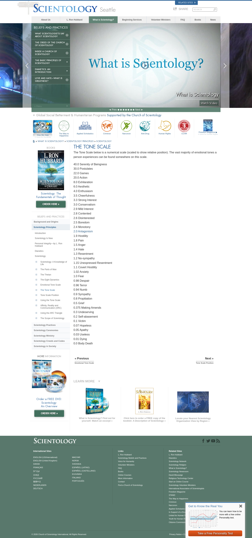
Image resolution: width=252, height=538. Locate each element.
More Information (125, 478)
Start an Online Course (178, 482)
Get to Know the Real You (205, 506)
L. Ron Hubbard (74, 20)
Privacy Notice (175, 534)
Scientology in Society (45, 346)
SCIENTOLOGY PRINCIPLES (80, 141)
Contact (121, 482)
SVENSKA (76, 464)
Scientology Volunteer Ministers (182, 485)
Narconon (126, 127)
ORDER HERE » (50, 204)
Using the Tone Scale (50, 300)
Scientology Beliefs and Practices (132, 458)
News (213, 20)
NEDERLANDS (39, 485)
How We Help (42, 135)
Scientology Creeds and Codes (49, 341)
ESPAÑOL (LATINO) (81, 467)
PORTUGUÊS (78, 481)
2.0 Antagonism (83, 231)
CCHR (184, 127)
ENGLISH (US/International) (45, 457)
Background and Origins (46, 222)
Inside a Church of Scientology (46, 53)
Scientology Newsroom (178, 471)
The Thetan (45, 274)
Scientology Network (177, 461)
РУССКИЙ (37, 478)
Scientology (40, 256)
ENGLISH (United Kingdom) (45, 461)
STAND (172, 495)
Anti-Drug (145, 127)
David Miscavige (176, 475)
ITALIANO (76, 478)
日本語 (36, 475)
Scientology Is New (44, 238)
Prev (114, 109)
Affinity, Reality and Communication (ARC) (50, 306)
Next (137, 109)
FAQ (183, 20)
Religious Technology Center (181, 478)
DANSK (36, 464)
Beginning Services (132, 20)
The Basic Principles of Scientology (48, 62)
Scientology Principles (45, 227)
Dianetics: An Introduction (43, 71)
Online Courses (124, 475)
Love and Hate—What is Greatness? (48, 80)
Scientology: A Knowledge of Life (53, 263)
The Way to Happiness (64, 127)
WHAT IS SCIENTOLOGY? (51, 141)
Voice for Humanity (126, 461)
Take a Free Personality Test (215, 533)
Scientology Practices (45, 325)
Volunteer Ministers (160, 20)
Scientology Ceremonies (46, 330)
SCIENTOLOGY (103, 141)
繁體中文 (37, 482)
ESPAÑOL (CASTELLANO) (84, 471)
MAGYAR (76, 457)
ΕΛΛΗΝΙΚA (77, 474)
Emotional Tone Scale (50, 285)
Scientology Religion (177, 465)
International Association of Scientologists (186, 488)
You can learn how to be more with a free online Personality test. (230, 514)
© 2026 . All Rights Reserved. (59, 534)
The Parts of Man (48, 269)
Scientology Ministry (44, 336)
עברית (36, 471)
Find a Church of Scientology (130, 485)
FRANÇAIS (38, 467)
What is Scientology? (103, 20)
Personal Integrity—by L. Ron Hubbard (48, 244)
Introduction (40, 233)
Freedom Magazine (208, 133)
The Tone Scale (47, 290)
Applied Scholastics (85, 127)
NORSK (75, 461)
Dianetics (39, 251)
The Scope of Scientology (52, 318)
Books (198, 20)
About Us (45, 20)
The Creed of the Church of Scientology (50, 44)
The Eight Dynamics (49, 280)
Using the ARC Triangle (51, 313)
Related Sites (186, 2)
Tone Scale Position (49, 295)
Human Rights (164, 127)
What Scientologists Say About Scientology (49, 35)
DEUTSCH (38, 488)
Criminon (107, 127)
